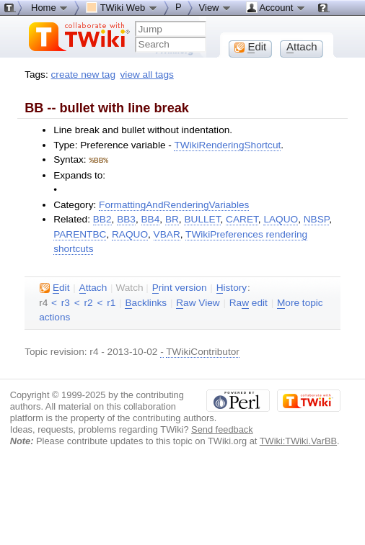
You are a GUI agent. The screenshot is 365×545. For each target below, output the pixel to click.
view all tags (147, 74)
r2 (88, 302)
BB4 (150, 218)
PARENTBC (79, 233)
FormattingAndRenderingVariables (174, 204)
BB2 (102, 218)
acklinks (146, 302)
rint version (179, 287)
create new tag (83, 74)
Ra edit (248, 302)
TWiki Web (122, 7)
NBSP (316, 218)
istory (231, 287)
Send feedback (222, 428)
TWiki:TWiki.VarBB (298, 440)
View (215, 7)
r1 (111, 302)
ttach (93, 287)
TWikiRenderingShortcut (227, 145)
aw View (197, 302)
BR (172, 218)
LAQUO (280, 218)
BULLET (202, 218)
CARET (242, 218)
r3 (65, 302)
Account (276, 7)
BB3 (126, 218)
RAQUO (130, 233)
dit (54, 287)
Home (50, 7)
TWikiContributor (202, 351)
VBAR (167, 233)
